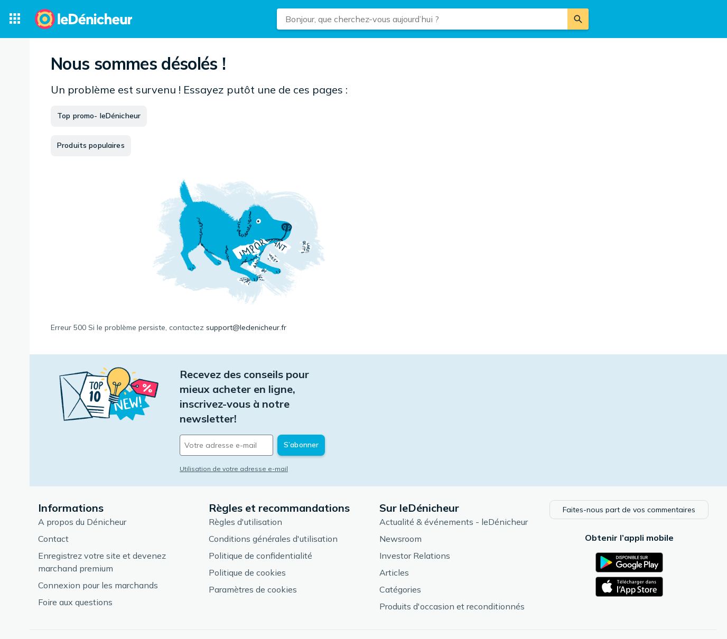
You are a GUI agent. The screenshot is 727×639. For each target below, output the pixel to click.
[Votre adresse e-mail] (251, 400)
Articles (394, 535)
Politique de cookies (247, 535)
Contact (53, 501)
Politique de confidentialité (260, 518)
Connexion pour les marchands (98, 547)
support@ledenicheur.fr (246, 327)
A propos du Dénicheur (82, 484)
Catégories (400, 552)
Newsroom (400, 501)
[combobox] (422, 19)
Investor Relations (414, 518)
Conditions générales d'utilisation (273, 501)
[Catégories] (15, 19)
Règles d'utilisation (245, 484)
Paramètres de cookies (253, 552)
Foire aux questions (75, 564)
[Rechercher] (578, 19)
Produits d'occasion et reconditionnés (452, 568)
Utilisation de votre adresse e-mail (234, 424)
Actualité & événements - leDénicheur (453, 484)
